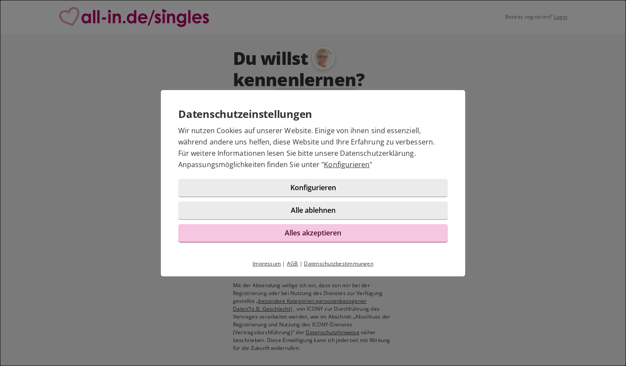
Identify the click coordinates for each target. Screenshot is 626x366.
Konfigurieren (347, 164)
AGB (292, 263)
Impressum (267, 263)
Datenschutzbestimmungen (338, 263)
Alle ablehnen (313, 210)
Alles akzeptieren (313, 233)
